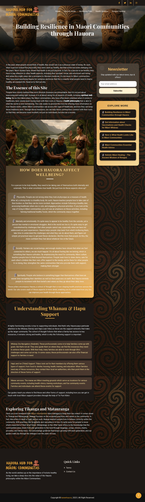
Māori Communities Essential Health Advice (117, 146)
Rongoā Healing (118, 11)
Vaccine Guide (70, 11)
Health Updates (101, 11)
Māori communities (39, 413)
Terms (68, 468)
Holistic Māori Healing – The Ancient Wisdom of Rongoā (116, 156)
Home (57, 11)
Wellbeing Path (85, 11)
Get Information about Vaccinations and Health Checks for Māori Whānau (116, 125)
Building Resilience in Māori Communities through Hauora (116, 113)
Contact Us (70, 471)
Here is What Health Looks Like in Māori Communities (117, 136)
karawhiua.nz (66, 498)
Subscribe (117, 91)
